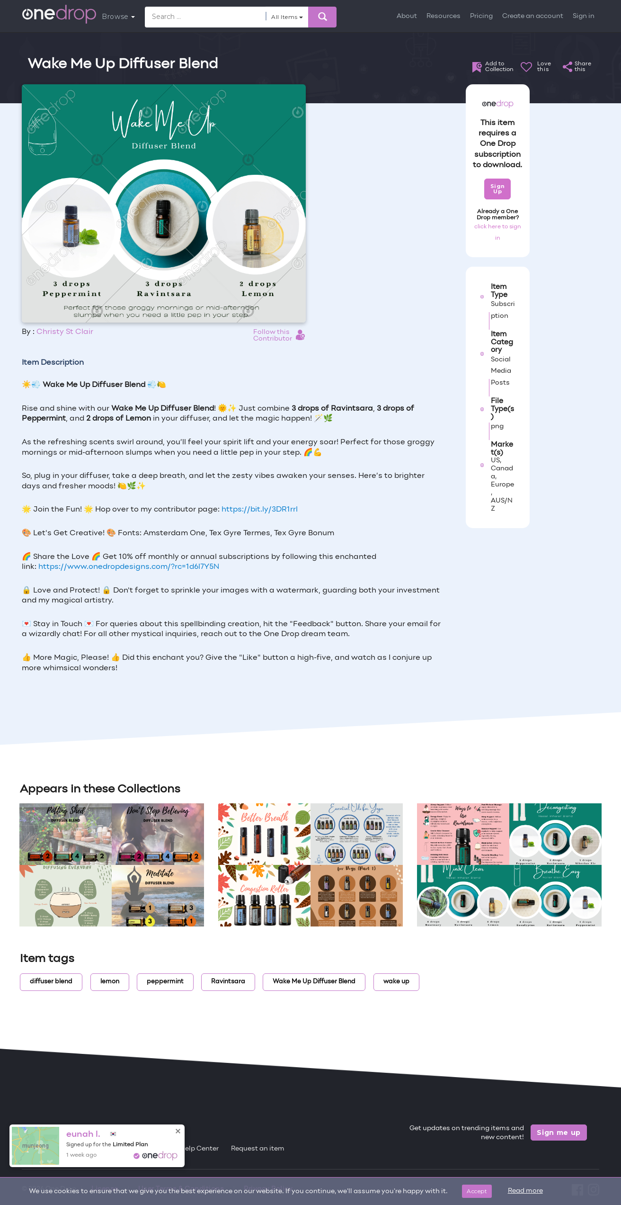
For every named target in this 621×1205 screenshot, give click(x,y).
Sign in (583, 16)
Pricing (481, 16)
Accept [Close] (477, 1191)
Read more (525, 1191)
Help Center (199, 1149)
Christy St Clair (64, 332)
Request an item (257, 1149)
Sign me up (559, 1132)
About (407, 16)
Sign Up (497, 189)
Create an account (532, 16)
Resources (443, 16)
